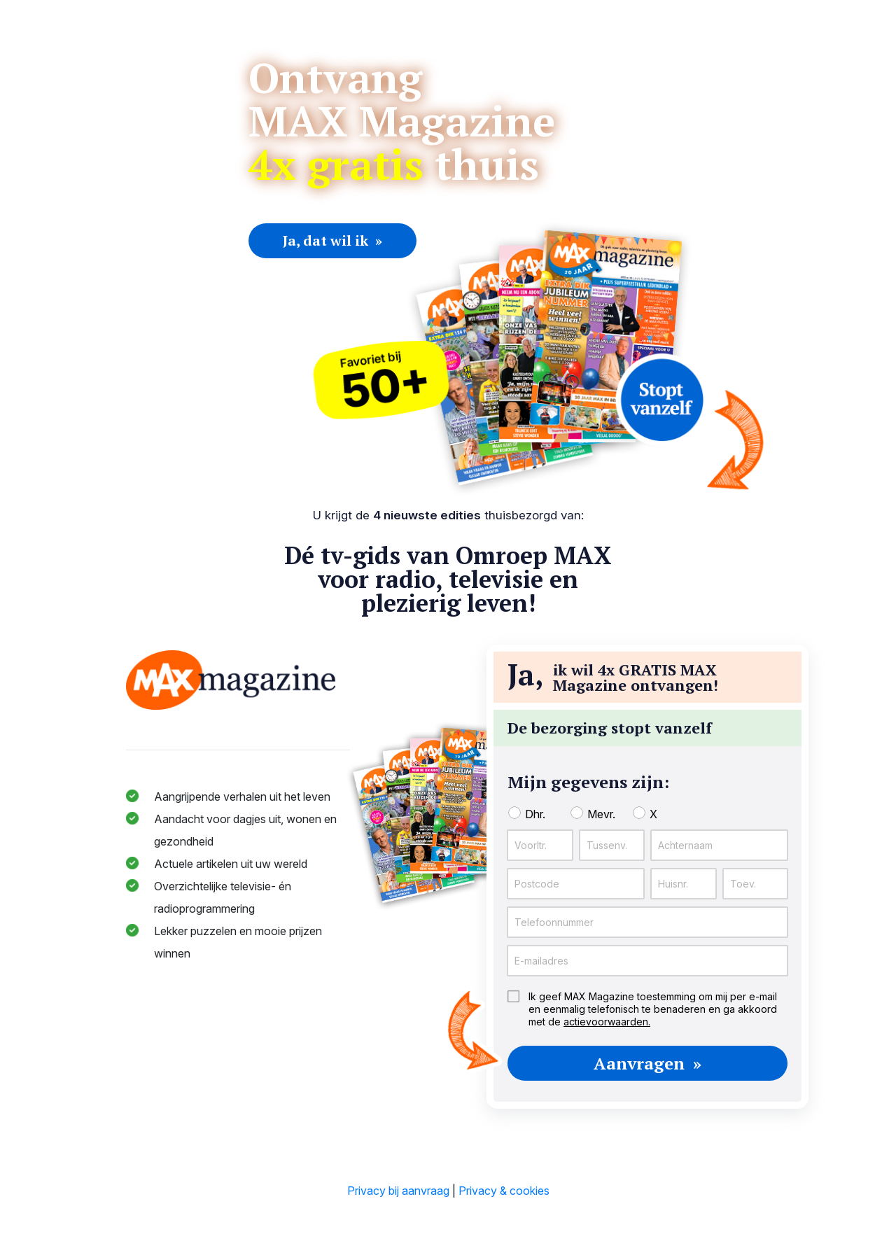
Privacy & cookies (504, 1191)
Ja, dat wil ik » (332, 240)
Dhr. (535, 814)
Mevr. (601, 814)
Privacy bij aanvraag (398, 1191)
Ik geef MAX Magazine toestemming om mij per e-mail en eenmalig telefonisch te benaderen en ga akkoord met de (652, 1009)
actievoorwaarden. (607, 1022)
